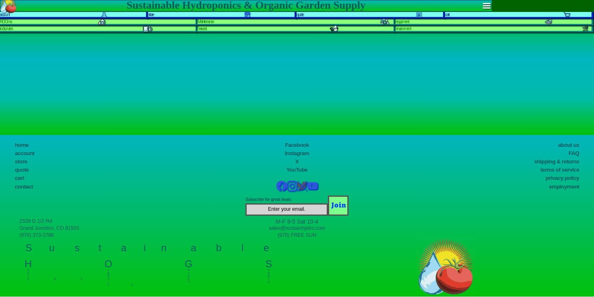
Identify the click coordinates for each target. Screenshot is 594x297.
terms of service (559, 170)
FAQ (573, 153)
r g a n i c (108, 275)
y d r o (28, 272)
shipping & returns (556, 161)
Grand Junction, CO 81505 (49, 228)
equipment (402, 21)
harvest (202, 28)
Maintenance (206, 21)
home (22, 145)
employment (564, 187)
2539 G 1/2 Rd (35, 221)
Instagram (297, 153)
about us (569, 145)
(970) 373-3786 (36, 235)
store (21, 161)
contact (24, 187)
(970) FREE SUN (297, 235)
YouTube (297, 170)
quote (22, 170)
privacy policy (562, 178)
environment (403, 28)
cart (19, 178)
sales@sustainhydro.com (297, 228)
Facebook (297, 145)
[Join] (338, 205)
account (25, 153)
